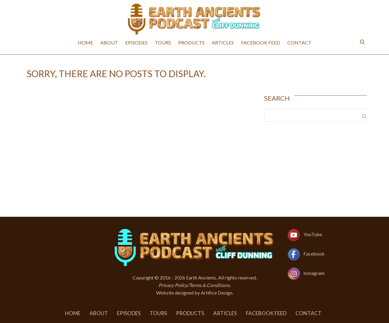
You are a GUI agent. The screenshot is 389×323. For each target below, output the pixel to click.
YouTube (312, 234)
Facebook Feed (260, 42)
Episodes (136, 42)
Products (191, 42)
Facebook (314, 253)
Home (85, 42)
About (109, 42)
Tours (163, 42)
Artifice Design (216, 292)
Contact (299, 42)
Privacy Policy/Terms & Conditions (194, 285)
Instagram (314, 273)
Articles (223, 42)
